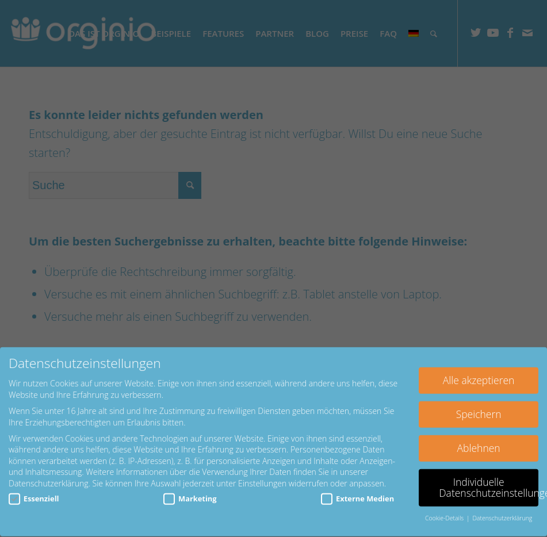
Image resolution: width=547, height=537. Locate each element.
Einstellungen (262, 476)
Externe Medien (357, 491)
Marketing (189, 491)
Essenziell (34, 491)
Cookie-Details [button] (445, 511)
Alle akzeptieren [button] (479, 373)
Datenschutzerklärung (49, 476)
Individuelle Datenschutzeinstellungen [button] (488, 480)
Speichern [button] (479, 407)
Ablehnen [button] (478, 441)
